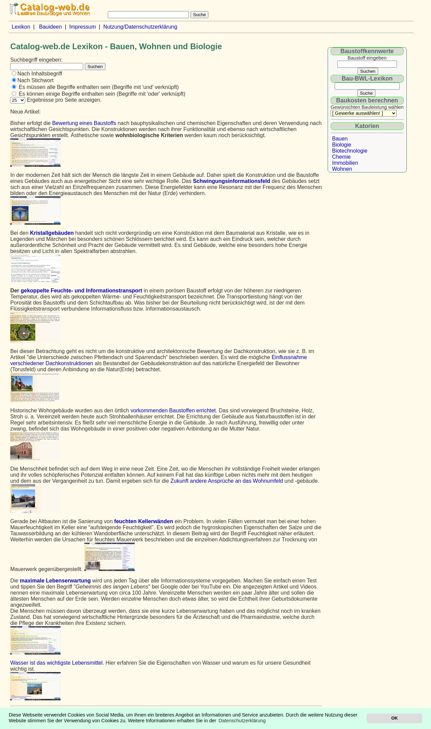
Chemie (341, 157)
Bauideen (50, 27)
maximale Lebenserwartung (55, 580)
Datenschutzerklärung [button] (242, 720)
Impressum (82, 27)
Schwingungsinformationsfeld (231, 181)
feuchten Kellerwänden (143, 521)
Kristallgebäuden (52, 233)
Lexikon (20, 27)
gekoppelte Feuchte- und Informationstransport (81, 290)
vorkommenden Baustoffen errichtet (173, 410)
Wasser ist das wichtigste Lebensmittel (56, 663)
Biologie (341, 145)
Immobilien (345, 163)
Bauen (339, 138)
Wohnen (342, 169)
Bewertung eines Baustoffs (84, 123)
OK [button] (394, 718)
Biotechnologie (349, 151)
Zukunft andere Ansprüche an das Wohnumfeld (226, 481)
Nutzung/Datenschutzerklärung (140, 27)
